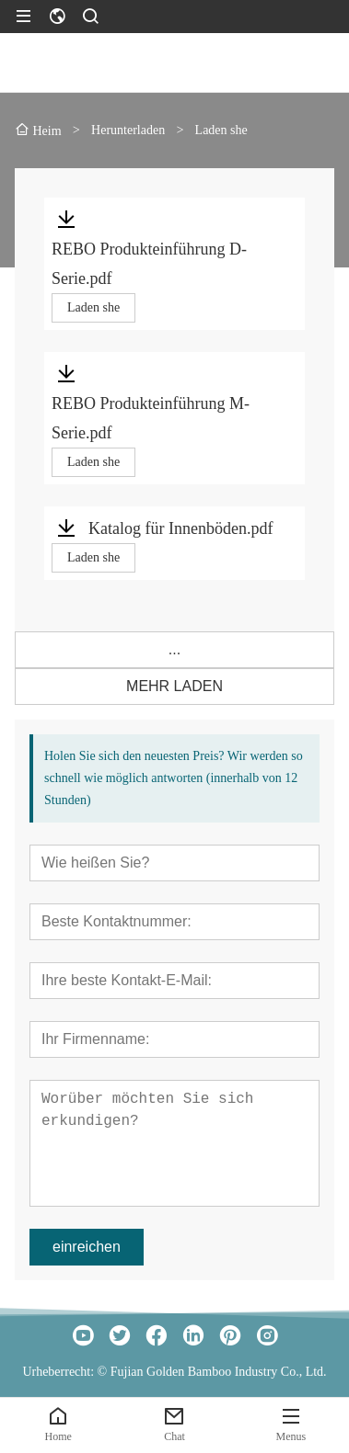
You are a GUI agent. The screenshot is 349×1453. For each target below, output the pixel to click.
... (174, 649)
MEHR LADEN (174, 686)
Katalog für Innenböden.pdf (180, 528)
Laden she (93, 307)
